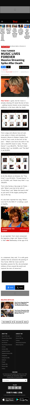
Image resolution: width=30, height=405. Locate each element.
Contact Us (18, 336)
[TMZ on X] (13, 387)
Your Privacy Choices (7, 344)
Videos (3, 368)
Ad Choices (4, 342)
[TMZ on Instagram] (19, 387)
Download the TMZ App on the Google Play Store (22, 400)
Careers (18, 340)
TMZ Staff (5, 70)
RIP (12, 322)
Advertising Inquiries (21, 342)
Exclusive (18, 322)
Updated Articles (6, 351)
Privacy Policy (10, 377)
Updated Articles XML (7, 353)
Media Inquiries (19, 344)
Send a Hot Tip (19, 338)
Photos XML (5, 366)
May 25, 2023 (9, 72)
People (3, 362)
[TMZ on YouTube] (16, 387)
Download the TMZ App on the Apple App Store (8, 400)
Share (10, 288)
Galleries (4, 360)
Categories (4, 355)
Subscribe (25, 380)
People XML (5, 364)
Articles (4, 347)
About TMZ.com (6, 336)
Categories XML (6, 357)
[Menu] (2, 21)
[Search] (28, 21)
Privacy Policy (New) (7, 338)
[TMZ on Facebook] (9, 387)
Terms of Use (5, 340)
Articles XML (5, 349)
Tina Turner (5, 322)
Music (25, 322)
